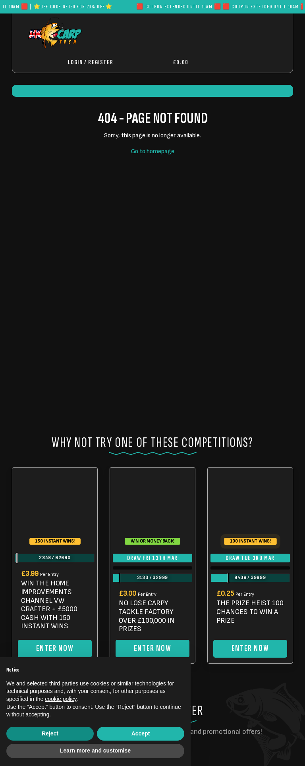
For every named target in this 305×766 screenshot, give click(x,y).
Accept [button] (140, 733)
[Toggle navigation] (221, 62)
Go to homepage (152, 151)
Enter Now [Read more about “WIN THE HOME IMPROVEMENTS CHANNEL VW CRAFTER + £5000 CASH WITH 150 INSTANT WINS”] (54, 648)
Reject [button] (50, 733)
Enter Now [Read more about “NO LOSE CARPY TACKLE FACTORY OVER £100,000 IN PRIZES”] (152, 648)
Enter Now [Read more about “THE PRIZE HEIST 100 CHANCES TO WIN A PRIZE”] (250, 648)
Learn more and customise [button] (95, 750)
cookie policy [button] (60, 699)
